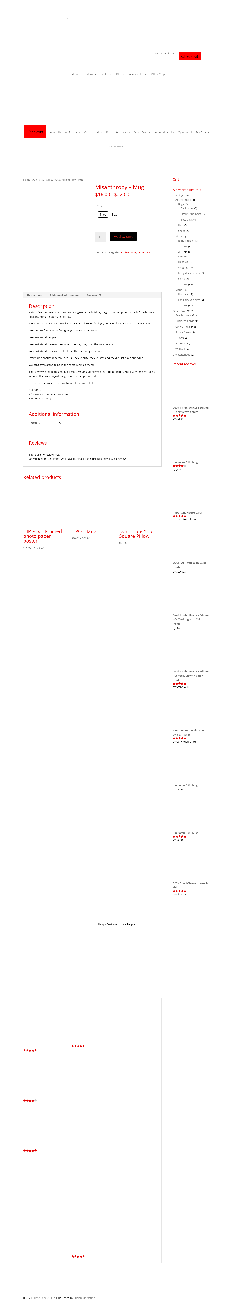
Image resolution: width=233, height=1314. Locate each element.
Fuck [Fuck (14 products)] (171, 1033)
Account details (161, 53)
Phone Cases (183, 332)
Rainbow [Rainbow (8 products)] (183, 1073)
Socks (181, 231)
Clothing (178, 195)
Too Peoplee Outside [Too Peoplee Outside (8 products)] (184, 1085)
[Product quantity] (100, 237)
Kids (119, 74)
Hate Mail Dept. (131, 966)
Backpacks (187, 208)
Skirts (181, 278)
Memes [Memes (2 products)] (171, 1074)
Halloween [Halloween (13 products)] (176, 1048)
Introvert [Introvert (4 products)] (182, 1064)
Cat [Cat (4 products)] (180, 1010)
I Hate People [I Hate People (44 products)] (180, 1056)
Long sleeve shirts (189, 273)
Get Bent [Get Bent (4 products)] (180, 1039)
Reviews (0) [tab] (94, 295)
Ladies (105, 74)
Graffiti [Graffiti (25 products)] (186, 1043)
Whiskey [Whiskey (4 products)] (197, 1088)
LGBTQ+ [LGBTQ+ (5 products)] (173, 1069)
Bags (181, 204)
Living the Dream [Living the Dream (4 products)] (191, 1069)
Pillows (179, 338)
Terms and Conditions (36, 966)
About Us (76, 74)
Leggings (183, 267)
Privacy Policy (62, 966)
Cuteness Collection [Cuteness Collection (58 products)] (179, 1016)
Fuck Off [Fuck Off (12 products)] (184, 1033)
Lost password (116, 146)
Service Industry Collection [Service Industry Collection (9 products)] (185, 1076)
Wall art (180, 349)
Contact (113, 966)
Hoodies (183, 262)
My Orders (202, 132)
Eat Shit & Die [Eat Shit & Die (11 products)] (186, 1029)
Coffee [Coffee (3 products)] (187, 1010)
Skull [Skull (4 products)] (177, 1083)
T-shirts (182, 246)
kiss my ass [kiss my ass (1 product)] (194, 1064)
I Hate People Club (44, 1298)
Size (99, 206)
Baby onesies (186, 240)
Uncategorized (181, 354)
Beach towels (183, 315)
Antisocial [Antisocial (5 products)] (174, 1005)
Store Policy (81, 966)
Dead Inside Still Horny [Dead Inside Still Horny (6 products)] (183, 1022)
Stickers (180, 343)
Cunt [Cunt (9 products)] (195, 1009)
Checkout (189, 56)
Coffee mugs (53, 179)
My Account (185, 132)
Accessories (136, 74)
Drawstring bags (191, 214)
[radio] (103, 214)
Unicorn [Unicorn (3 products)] (186, 1088)
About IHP (98, 966)
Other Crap (158, 74)
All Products (72, 132)
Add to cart (123, 236)
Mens (89, 74)
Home (26, 179)
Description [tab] (34, 295)
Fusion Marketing (84, 1298)
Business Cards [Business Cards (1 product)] (188, 1005)
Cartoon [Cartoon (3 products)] (172, 1010)
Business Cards (184, 321)
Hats (181, 225)
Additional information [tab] (64, 295)
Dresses (183, 256)
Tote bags (187, 219)
